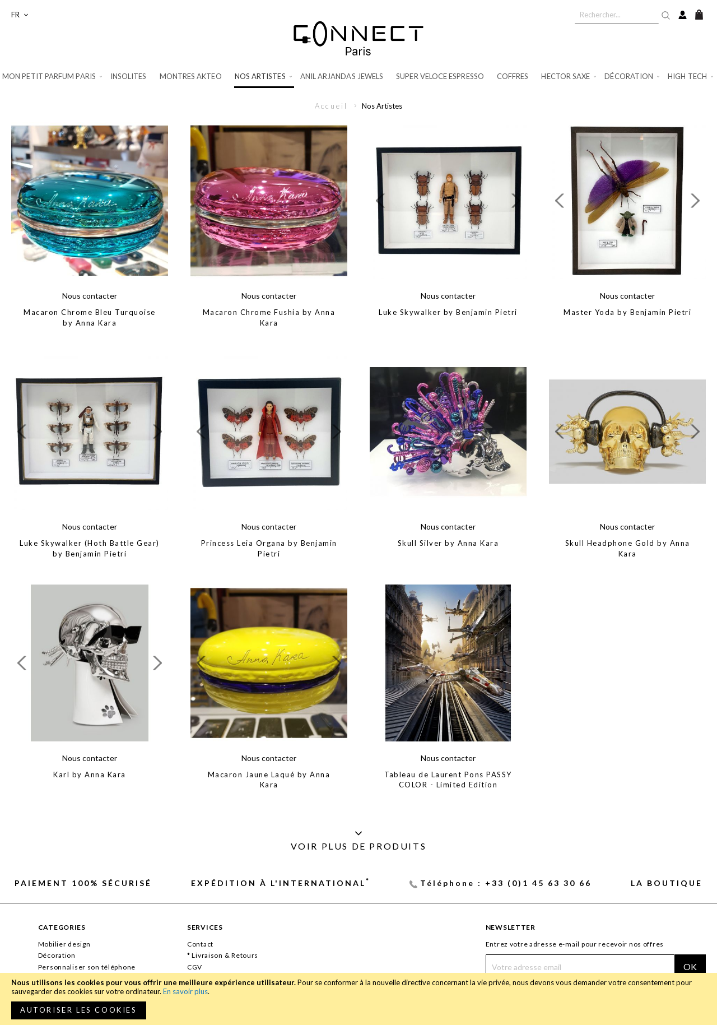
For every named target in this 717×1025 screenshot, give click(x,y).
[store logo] (358, 38)
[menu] (358, 77)
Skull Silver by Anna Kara (448, 543)
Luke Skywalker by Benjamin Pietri (448, 312)
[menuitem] (53, 76)
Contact (200, 944)
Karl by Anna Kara (89, 774)
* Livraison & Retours (222, 955)
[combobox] (617, 15)
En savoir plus (185, 991)
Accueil (333, 105)
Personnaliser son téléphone (87, 967)
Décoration (57, 955)
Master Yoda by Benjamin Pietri (627, 312)
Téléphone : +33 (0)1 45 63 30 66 (506, 883)
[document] (358, 998)
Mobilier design (64, 944)
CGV (194, 967)
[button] (19, 15)
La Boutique (666, 883)
